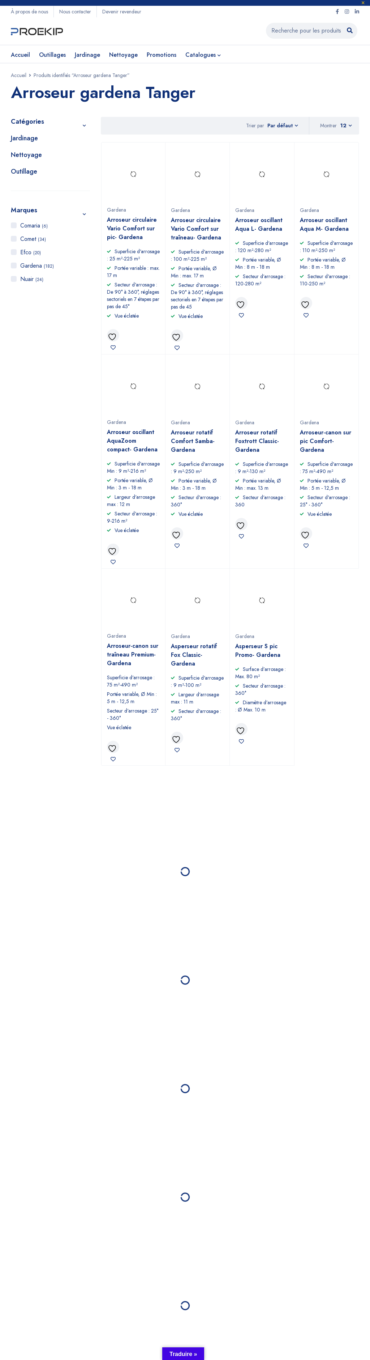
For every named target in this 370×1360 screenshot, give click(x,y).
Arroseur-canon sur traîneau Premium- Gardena (132, 654)
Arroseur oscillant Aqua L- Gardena (259, 224)
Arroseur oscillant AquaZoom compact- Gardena (132, 441)
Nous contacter (75, 11)
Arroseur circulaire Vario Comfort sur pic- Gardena (132, 228)
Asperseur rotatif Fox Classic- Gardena (194, 655)
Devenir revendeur (121, 11)
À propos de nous (29, 11)
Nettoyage (26, 155)
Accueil (18, 75)
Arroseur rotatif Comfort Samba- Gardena (193, 441)
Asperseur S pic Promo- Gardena (257, 650)
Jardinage (24, 138)
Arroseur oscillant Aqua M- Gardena (324, 224)
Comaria (34, 225)
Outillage (24, 171)
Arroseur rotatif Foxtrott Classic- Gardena (257, 441)
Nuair (31, 279)
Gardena (37, 266)
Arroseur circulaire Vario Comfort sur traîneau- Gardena (196, 229)
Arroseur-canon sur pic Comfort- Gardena (325, 441)
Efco (30, 252)
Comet (33, 239)
